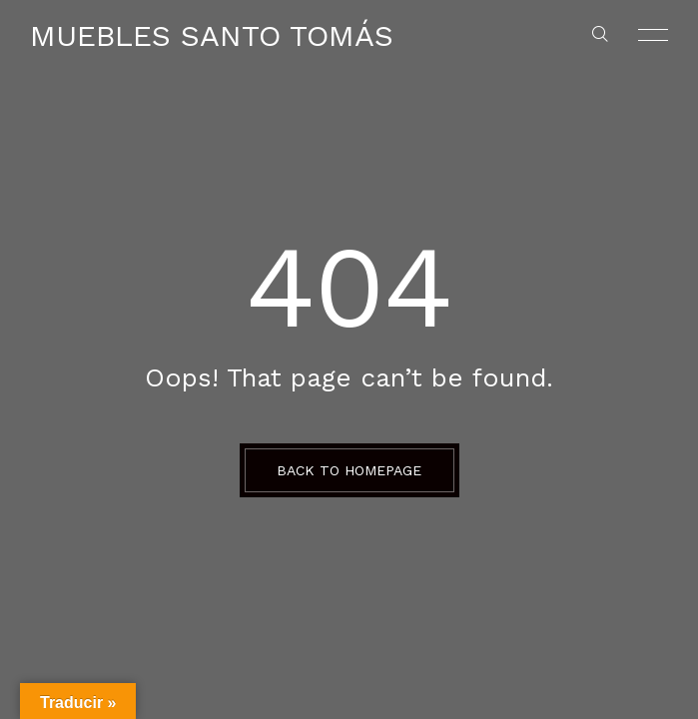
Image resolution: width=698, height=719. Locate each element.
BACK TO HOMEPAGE (349, 470)
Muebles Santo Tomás (211, 35)
